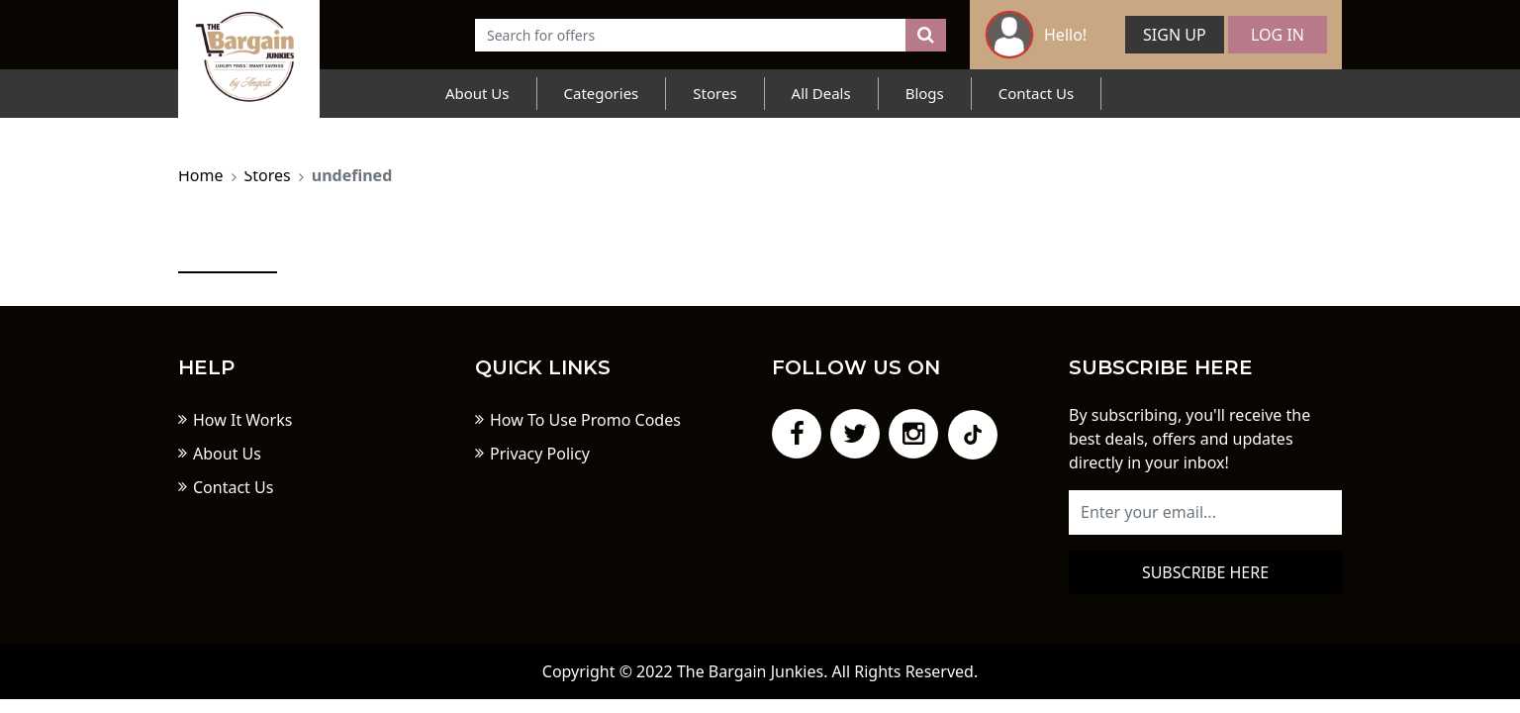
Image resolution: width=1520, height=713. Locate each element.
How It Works (242, 420)
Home (201, 175)
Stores (714, 93)
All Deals (821, 93)
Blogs (924, 93)
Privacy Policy (540, 453)
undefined (352, 175)
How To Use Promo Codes (585, 420)
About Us (477, 93)
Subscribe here (1205, 572)
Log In (1277, 35)
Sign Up (1174, 35)
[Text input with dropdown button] (690, 35)
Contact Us (1036, 93)
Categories (601, 93)
